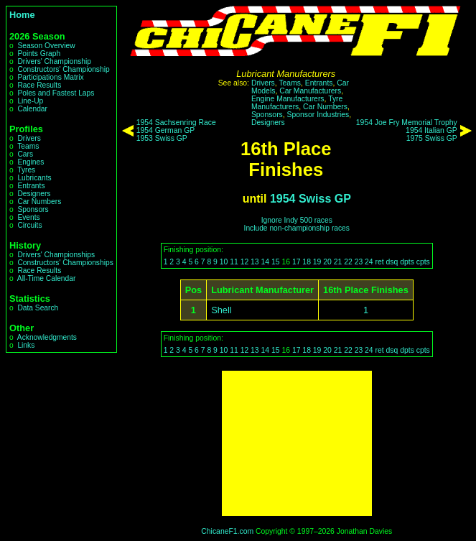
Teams (28, 146)
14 (265, 262)
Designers (33, 194)
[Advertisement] (297, 443)
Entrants (31, 186)
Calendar (32, 109)
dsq (392, 262)
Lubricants (34, 178)
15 (275, 262)
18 (306, 262)
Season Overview (46, 46)
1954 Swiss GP (310, 199)
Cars (25, 154)
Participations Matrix (50, 77)
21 (338, 262)
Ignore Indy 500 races (296, 220)
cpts (423, 262)
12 (245, 262)
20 (327, 262)
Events (28, 217)
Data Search (37, 308)
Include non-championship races (297, 228)
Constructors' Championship (63, 69)
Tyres (26, 170)
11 (234, 262)
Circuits (29, 225)
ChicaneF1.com (227, 531)
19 (317, 262)
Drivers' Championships (56, 255)
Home (22, 14)
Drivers (28, 138)
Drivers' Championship (54, 61)
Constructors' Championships (65, 263)
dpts (407, 262)
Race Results (39, 85)
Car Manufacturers (310, 91)
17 (296, 262)
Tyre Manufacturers (296, 103)
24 (369, 262)
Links (25, 345)
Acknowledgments (47, 337)
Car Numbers (39, 201)
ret (379, 262)
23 (359, 262)
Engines (30, 162)
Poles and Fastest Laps (55, 93)
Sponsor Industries (318, 115)
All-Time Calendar (46, 278)
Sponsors (32, 209)
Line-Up (30, 101)
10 (224, 262)
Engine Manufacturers (288, 99)
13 (255, 262)
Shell (221, 310)
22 (348, 262)
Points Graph (38, 53)
